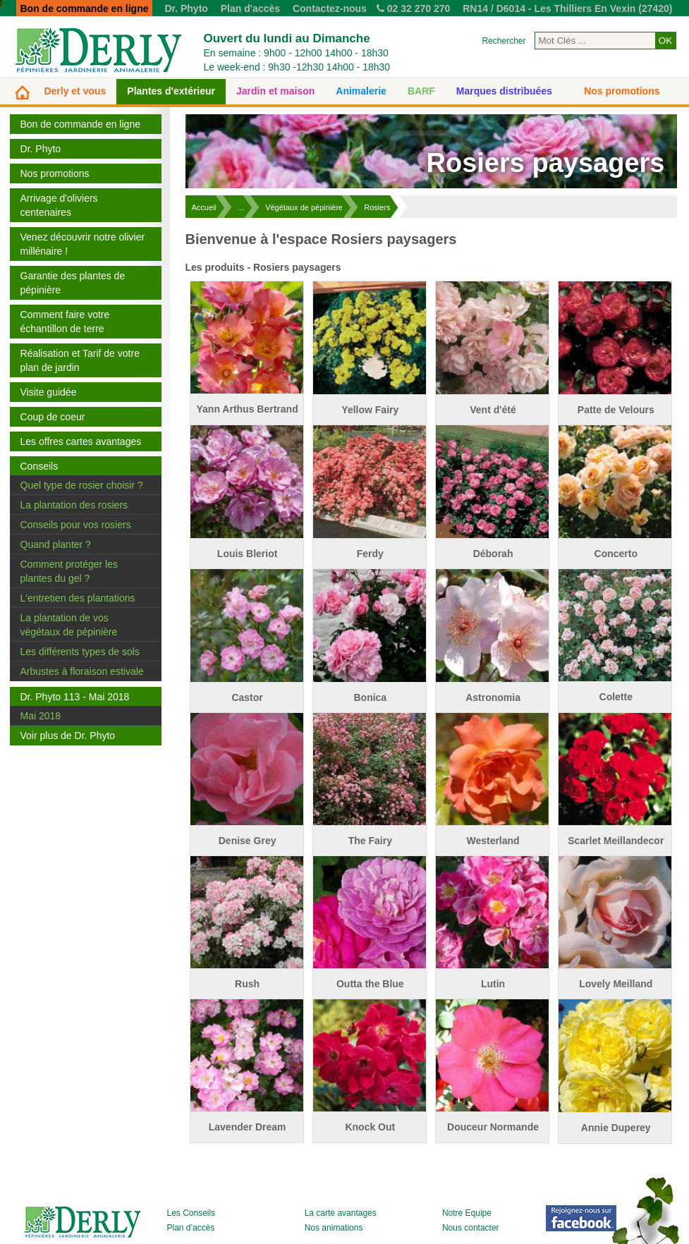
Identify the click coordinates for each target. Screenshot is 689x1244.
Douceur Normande (493, 1127)
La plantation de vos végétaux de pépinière (69, 625)
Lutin (493, 984)
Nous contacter (470, 1228)
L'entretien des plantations (77, 598)
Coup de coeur (52, 416)
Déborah (493, 554)
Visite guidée (48, 392)
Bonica (369, 697)
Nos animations (334, 1228)
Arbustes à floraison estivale (82, 671)
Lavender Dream (247, 1127)
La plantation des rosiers (74, 505)
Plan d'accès (250, 8)
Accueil (204, 207)
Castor (246, 697)
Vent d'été (493, 410)
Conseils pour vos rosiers (75, 524)
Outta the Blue (370, 984)
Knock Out (370, 1127)
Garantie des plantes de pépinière (73, 282)
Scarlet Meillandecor (616, 841)
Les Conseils (191, 1213)
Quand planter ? (55, 544)
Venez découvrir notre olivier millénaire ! (82, 244)
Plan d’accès (191, 1228)
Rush (247, 984)
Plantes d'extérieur (171, 91)
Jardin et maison (275, 91)
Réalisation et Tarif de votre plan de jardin (80, 360)
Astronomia (492, 697)
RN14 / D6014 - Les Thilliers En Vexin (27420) (567, 8)
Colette (616, 697)
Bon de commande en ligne (80, 124)
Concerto (616, 554)
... (241, 207)
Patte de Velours (616, 410)
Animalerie (361, 91)
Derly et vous (75, 91)
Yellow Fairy (369, 410)
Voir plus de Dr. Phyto (68, 735)
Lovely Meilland (615, 984)
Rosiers (377, 207)
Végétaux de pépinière (304, 207)
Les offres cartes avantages (81, 441)
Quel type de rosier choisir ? (81, 485)
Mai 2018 (40, 715)
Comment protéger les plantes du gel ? (69, 571)
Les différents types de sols (80, 651)
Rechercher (503, 41)
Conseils (39, 466)
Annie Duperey (616, 1128)
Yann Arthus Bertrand (247, 409)
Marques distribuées (504, 91)
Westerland (492, 841)
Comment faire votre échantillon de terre (65, 321)
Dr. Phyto (185, 8)
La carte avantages (341, 1213)
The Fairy (370, 841)
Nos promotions (621, 91)
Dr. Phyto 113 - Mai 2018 (75, 696)
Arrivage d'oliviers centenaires (59, 205)
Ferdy (370, 554)
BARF (421, 91)
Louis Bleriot (247, 554)
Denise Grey (247, 841)
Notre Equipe (467, 1213)
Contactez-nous (330, 8)
